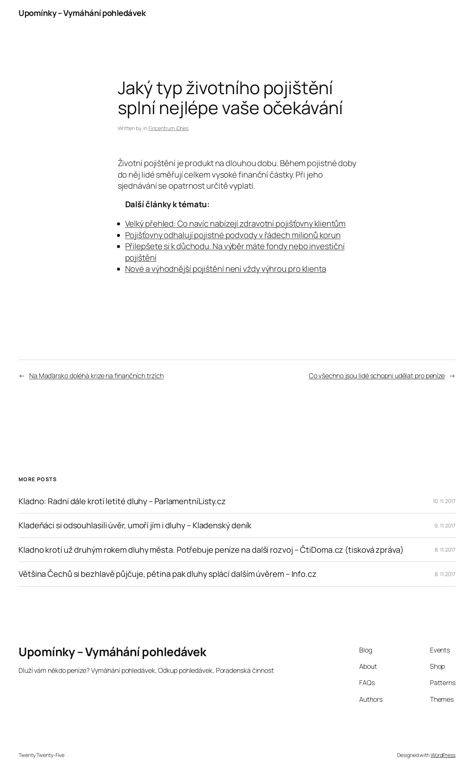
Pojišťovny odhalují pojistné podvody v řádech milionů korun (233, 235)
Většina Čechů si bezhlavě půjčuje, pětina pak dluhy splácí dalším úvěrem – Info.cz (168, 573)
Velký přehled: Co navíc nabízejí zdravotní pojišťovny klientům (235, 223)
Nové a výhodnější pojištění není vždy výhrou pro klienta (225, 268)
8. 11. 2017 (445, 549)
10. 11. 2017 (444, 501)
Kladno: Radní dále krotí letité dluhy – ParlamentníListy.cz (122, 501)
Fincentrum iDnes (168, 128)
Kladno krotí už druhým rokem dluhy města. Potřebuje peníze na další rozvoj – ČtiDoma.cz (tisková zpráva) (211, 549)
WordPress (443, 754)
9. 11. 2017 (444, 525)
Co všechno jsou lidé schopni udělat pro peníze (377, 375)
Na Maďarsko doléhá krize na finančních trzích (96, 375)
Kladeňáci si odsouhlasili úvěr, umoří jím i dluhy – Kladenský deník (135, 525)
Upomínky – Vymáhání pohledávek (82, 13)
